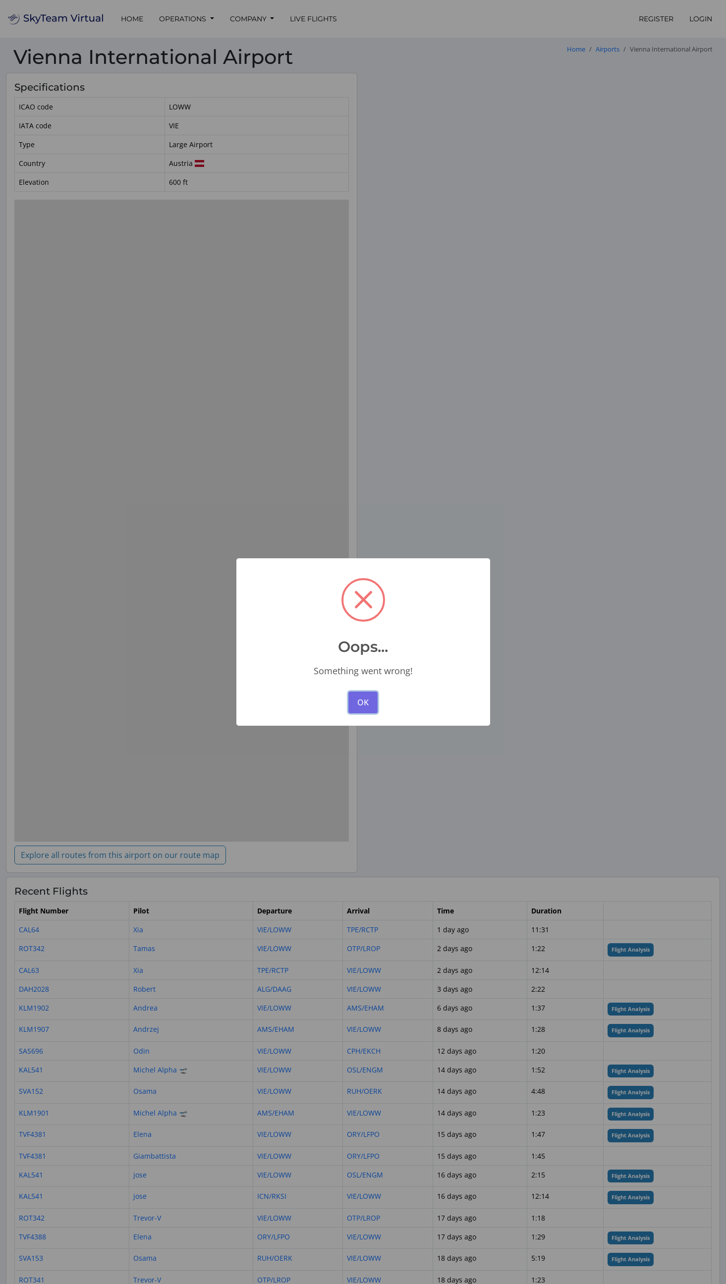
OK (363, 702)
